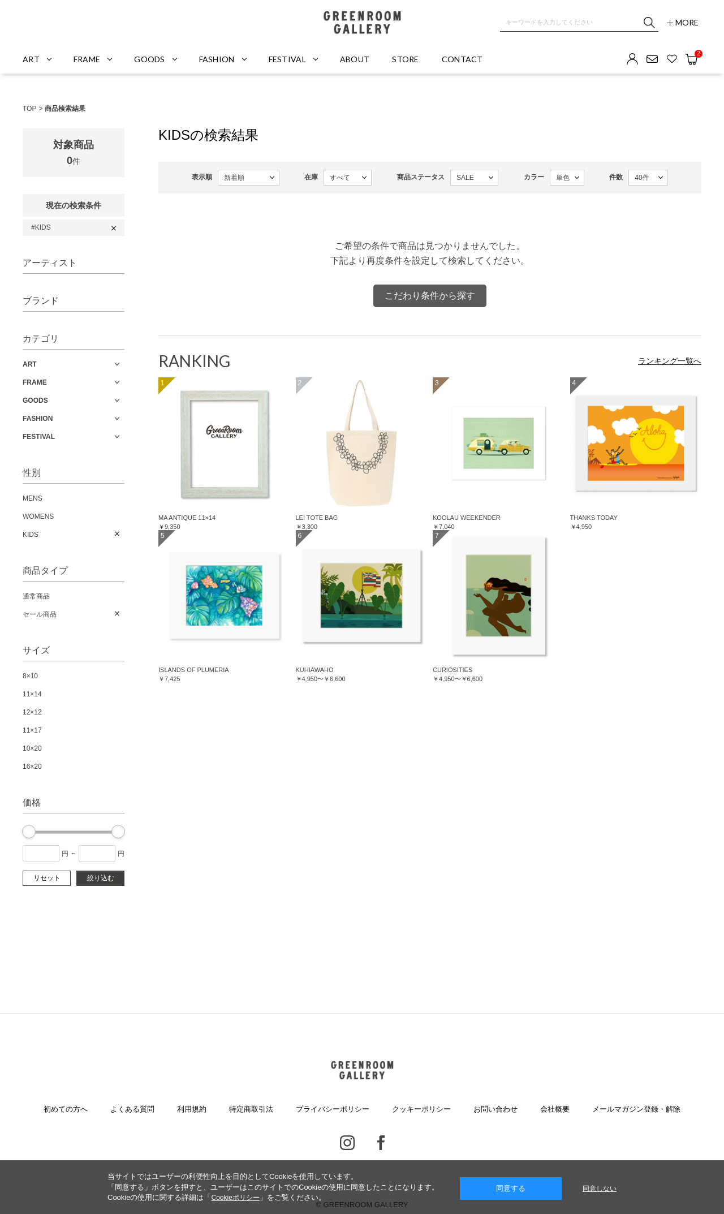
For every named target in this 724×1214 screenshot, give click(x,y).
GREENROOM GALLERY (362, 22)
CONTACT (462, 59)
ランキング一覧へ (669, 360)
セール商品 (40, 614)
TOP (29, 109)
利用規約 (191, 1109)
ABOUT (354, 59)
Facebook (381, 1142)
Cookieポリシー (235, 1198)
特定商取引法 (251, 1109)
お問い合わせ (495, 1109)
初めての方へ (66, 1109)
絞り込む (100, 878)
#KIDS (41, 227)
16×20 (32, 766)
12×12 (32, 712)
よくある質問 (132, 1109)
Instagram (347, 1142)
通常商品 (36, 596)
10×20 (32, 748)
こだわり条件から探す (430, 295)
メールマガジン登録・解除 (636, 1109)
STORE (405, 59)
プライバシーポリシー (332, 1109)
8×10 (30, 676)
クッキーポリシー (421, 1109)
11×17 (32, 730)
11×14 (32, 694)
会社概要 (555, 1109)
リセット (47, 878)
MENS (32, 498)
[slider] (29, 831)
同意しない (600, 1189)
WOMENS (38, 516)
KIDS (30, 535)
